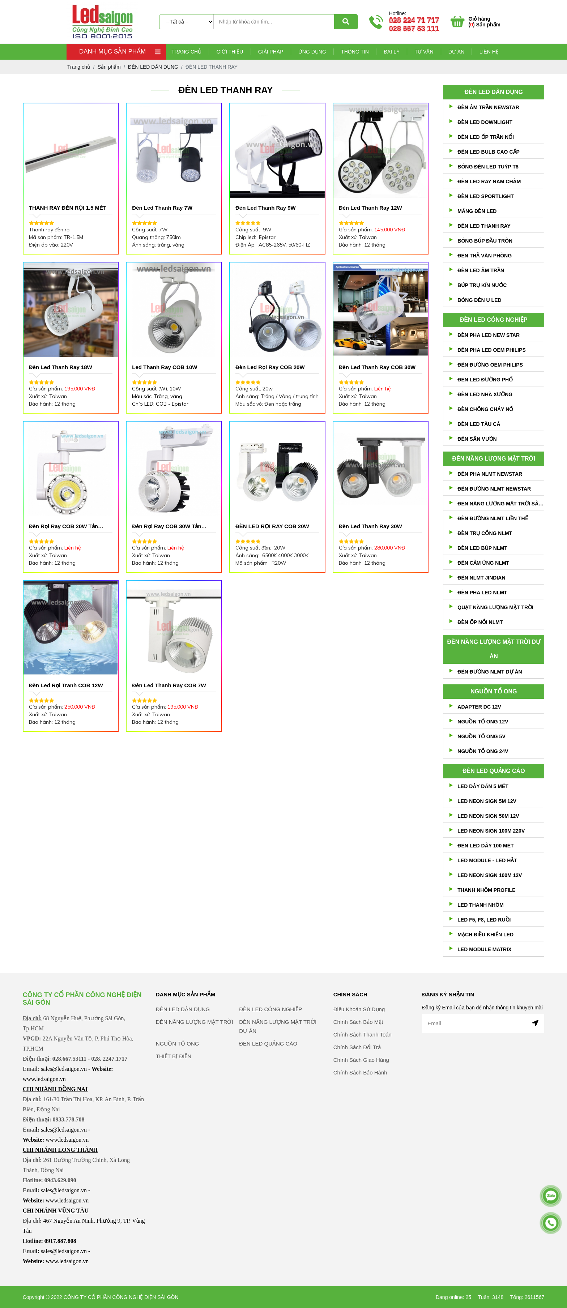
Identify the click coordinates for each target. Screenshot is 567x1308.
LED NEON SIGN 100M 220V (491, 831)
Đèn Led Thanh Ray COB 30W (377, 367)
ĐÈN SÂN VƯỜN (476, 439)
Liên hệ (489, 52)
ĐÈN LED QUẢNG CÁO (493, 771)
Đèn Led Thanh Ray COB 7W (169, 685)
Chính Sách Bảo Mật (358, 1045)
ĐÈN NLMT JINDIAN (481, 578)
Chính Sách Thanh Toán (362, 1058)
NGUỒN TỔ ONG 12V (482, 721)
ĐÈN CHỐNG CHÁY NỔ (485, 409)
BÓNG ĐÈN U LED (479, 300)
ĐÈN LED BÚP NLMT (482, 548)
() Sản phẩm (484, 21)
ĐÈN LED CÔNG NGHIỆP (494, 320)
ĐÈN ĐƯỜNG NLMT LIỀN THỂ (492, 518)
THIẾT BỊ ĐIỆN (173, 1079)
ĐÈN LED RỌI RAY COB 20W (272, 526)
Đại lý (392, 52)
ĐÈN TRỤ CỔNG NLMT (484, 533)
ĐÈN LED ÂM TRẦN (480, 270)
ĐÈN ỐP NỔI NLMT (480, 622)
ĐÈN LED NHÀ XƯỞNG (484, 394)
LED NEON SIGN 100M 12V (489, 875)
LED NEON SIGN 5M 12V (486, 801)
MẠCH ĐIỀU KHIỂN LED (485, 934)
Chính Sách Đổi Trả (357, 1070)
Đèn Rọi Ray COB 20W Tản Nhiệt (63, 527)
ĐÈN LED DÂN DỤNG (494, 92)
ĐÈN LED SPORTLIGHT (485, 196)
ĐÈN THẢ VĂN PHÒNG (484, 255)
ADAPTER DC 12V (479, 707)
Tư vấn (424, 52)
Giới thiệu (229, 52)
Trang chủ (186, 52)
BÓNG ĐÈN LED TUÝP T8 (488, 167)
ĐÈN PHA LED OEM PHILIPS (491, 350)
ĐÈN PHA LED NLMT (482, 592)
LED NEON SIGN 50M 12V (488, 816)
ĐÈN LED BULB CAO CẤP (488, 152)
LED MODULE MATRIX (484, 949)
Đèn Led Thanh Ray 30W (370, 526)
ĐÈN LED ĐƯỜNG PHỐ (485, 379)
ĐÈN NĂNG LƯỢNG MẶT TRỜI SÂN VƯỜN (500, 503)
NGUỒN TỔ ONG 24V (482, 751)
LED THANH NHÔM (480, 905)
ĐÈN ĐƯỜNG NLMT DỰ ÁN (489, 672)
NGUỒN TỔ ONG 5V (481, 736)
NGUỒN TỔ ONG (493, 691)
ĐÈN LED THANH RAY (484, 226)
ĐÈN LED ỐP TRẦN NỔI (485, 137)
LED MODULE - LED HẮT (487, 860)
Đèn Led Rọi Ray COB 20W (270, 367)
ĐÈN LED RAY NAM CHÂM (489, 181)
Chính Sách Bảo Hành (360, 1096)
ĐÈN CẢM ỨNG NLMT (483, 563)
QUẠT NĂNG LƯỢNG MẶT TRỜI (495, 607)
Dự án (456, 52)
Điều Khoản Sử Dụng (359, 1032)
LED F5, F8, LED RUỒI (484, 920)
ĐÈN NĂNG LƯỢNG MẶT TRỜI (493, 459)
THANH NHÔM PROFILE (486, 890)
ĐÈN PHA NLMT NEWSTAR (489, 474)
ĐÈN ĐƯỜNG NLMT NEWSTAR (494, 489)
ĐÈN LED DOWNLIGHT (484, 122)
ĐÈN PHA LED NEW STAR (488, 335)
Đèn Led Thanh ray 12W (370, 208)
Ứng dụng (312, 52)
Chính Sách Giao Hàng (361, 1083)
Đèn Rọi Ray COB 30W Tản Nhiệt (166, 527)
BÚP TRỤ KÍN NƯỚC (482, 285)
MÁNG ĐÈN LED (476, 211)
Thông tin (355, 52)
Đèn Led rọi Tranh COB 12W (66, 685)
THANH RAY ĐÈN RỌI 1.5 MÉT (68, 208)
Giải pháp (271, 52)
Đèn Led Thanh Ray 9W (265, 208)
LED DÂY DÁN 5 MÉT (482, 786)
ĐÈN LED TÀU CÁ (478, 424)
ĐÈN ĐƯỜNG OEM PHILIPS (490, 365)
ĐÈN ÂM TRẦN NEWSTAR (488, 107)
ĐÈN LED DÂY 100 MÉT (485, 846)
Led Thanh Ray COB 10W (164, 367)
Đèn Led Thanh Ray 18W (60, 367)
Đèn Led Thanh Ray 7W (162, 208)
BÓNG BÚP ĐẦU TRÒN (484, 241)
